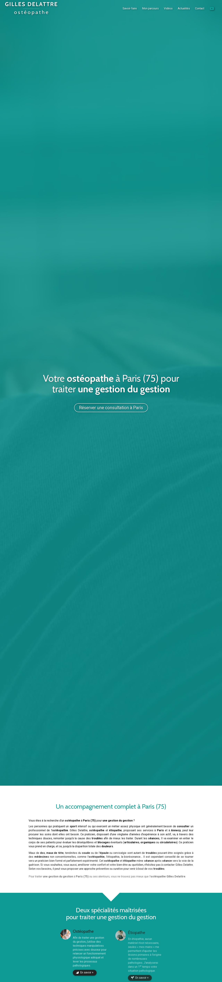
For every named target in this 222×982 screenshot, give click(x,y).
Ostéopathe (83, 937)
